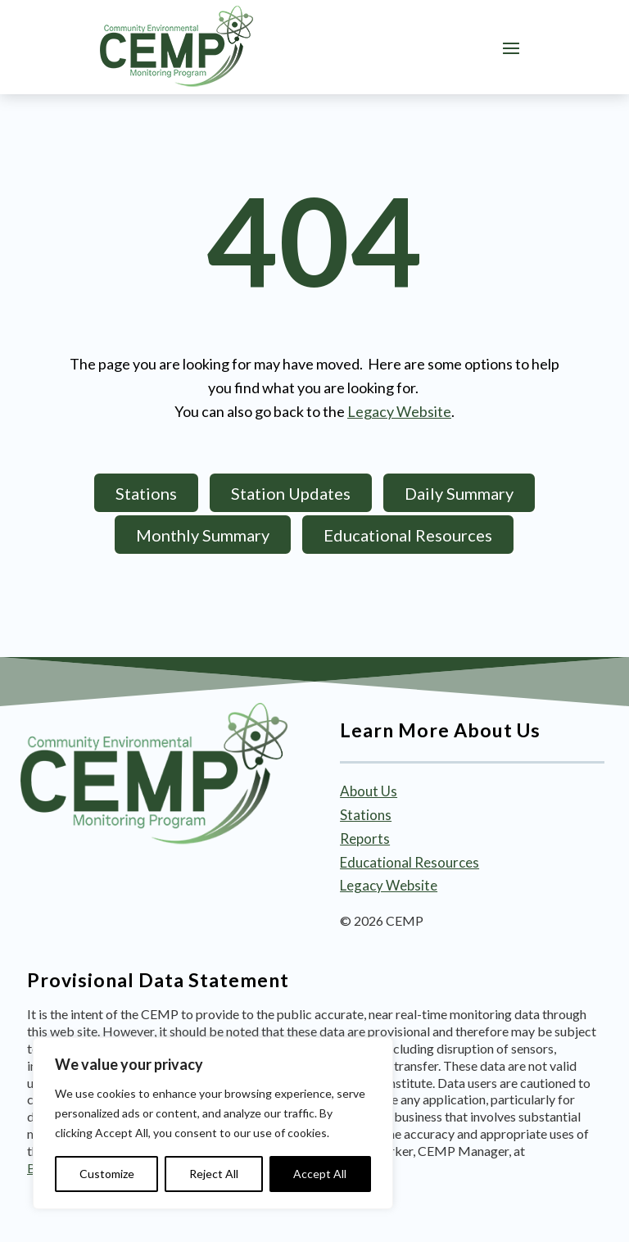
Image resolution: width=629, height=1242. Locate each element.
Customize (106, 1174)
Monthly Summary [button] (202, 535)
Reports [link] (365, 838)
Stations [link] (365, 814)
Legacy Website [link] (399, 411)
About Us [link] (368, 791)
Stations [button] (146, 493)
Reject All (213, 1174)
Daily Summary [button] (459, 493)
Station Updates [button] (291, 493)
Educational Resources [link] (409, 862)
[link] (176, 47)
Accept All (319, 1174)
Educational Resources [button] (408, 535)
